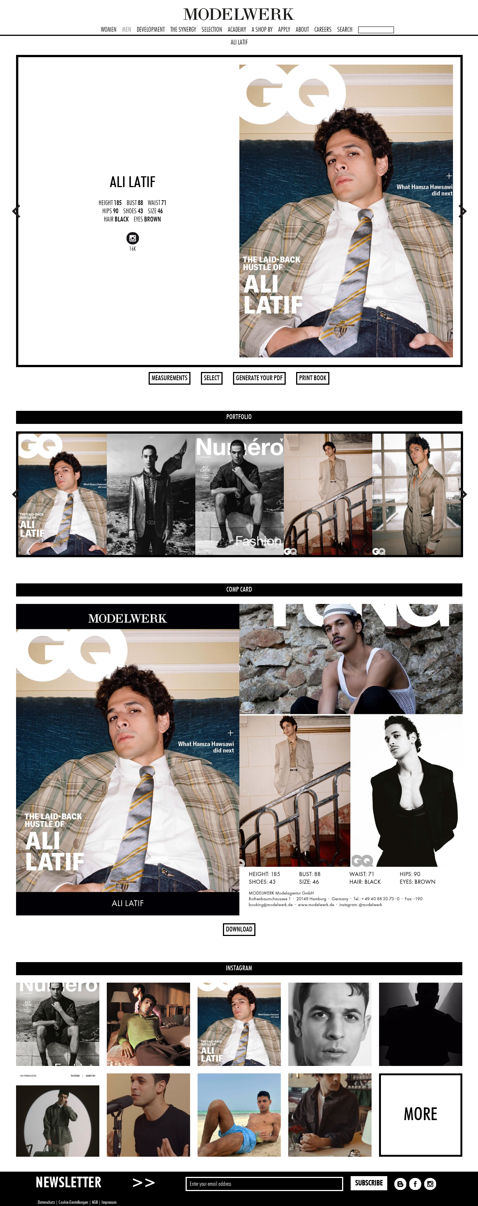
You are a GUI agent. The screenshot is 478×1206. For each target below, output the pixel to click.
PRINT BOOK (312, 378)
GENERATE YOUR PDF (259, 378)
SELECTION (212, 30)
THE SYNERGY (183, 30)
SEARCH (345, 30)
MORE (420, 1115)
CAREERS (323, 30)
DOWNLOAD (239, 929)
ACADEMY (237, 30)
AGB (95, 1202)
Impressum (109, 1202)
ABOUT (302, 30)
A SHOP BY (262, 30)
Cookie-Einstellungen (73, 1202)
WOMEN (109, 30)
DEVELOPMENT (151, 30)
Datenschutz (46, 1202)
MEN (126, 30)
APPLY (284, 30)
